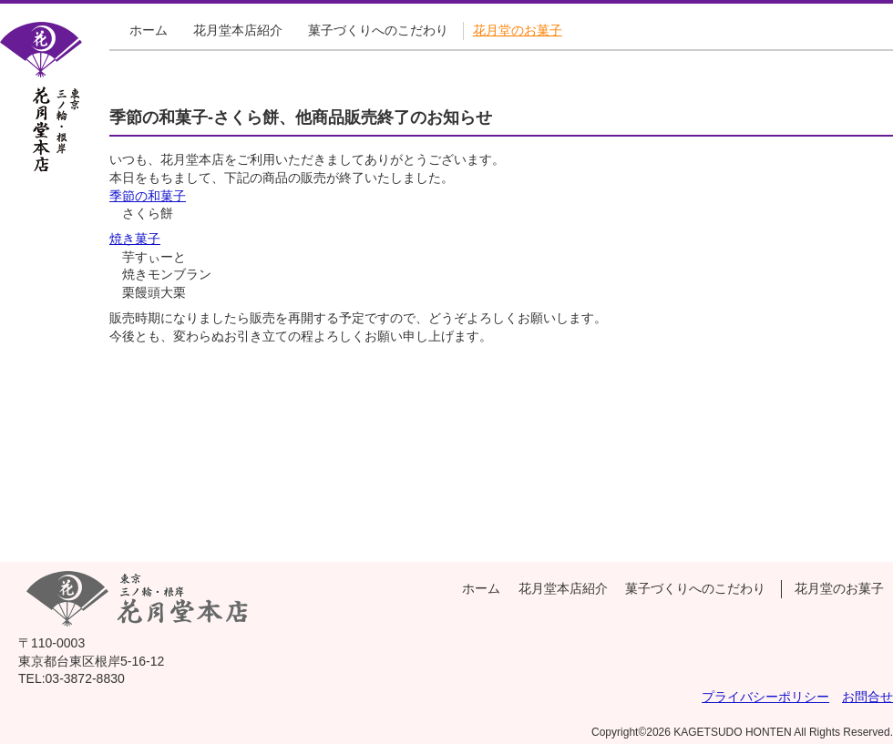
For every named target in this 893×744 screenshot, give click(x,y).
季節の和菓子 (147, 196)
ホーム (148, 30)
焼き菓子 (134, 238)
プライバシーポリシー (765, 696)
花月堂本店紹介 (237, 30)
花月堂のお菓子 (517, 30)
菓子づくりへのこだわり (378, 30)
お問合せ (867, 696)
